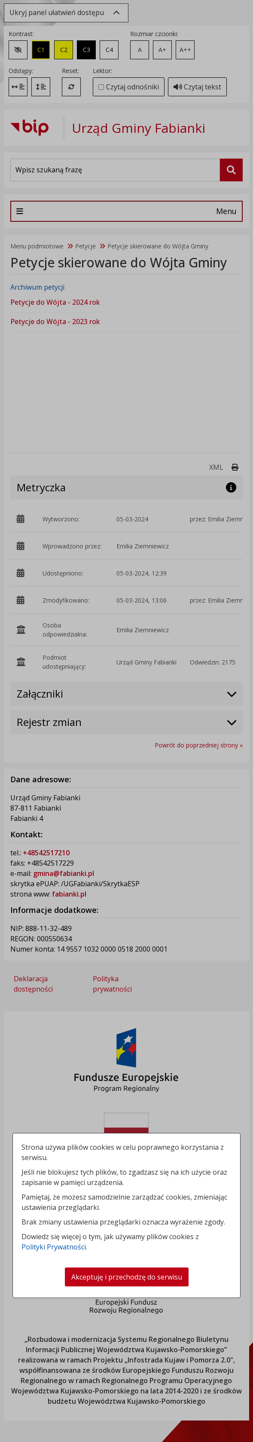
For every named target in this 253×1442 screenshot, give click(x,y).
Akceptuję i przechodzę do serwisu (126, 1277)
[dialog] (126, 721)
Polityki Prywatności (53, 1247)
